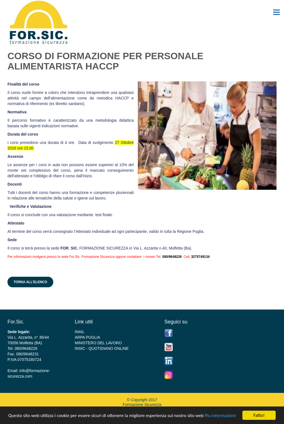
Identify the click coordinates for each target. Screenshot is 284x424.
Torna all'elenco (30, 282)
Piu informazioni (220, 415)
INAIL (80, 332)
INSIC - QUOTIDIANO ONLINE (102, 348)
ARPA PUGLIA (87, 337)
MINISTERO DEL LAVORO (98, 343)
